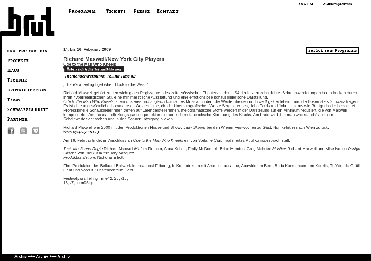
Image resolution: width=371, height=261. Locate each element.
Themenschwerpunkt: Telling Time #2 (100, 76)
